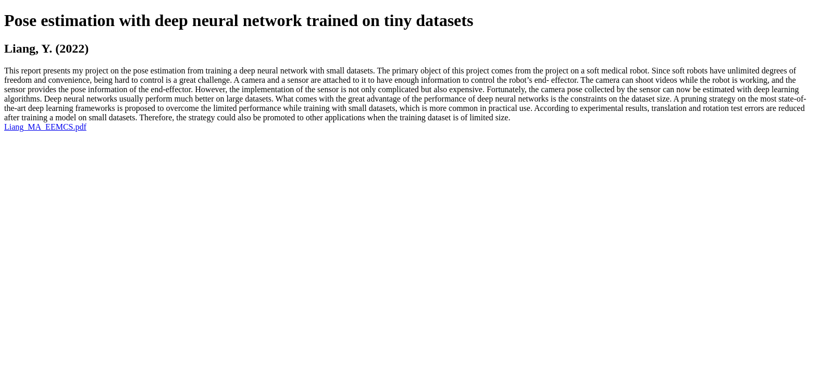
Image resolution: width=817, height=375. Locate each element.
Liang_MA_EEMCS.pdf (45, 126)
